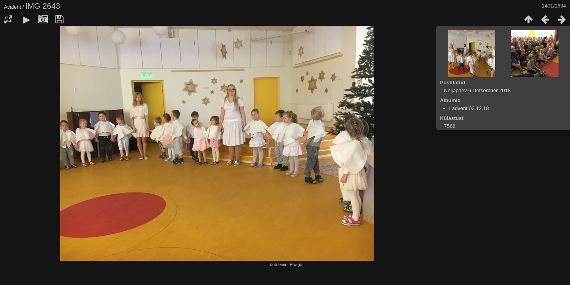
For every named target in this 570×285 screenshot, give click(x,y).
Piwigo (296, 264)
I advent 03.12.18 (469, 108)
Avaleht (12, 7)
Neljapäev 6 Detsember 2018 (477, 90)
